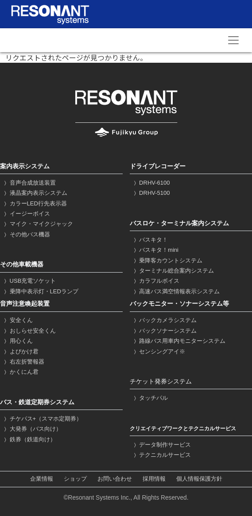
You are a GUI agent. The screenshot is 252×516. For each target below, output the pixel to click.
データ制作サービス (161, 444)
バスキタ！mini (155, 250)
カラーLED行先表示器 (34, 203)
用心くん (17, 341)
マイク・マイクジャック (37, 223)
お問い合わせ (114, 479)
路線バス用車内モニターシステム (179, 341)
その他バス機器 (26, 234)
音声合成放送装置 (29, 182)
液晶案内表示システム (34, 193)
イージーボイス (26, 213)
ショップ (75, 479)
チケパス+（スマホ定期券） (42, 418)
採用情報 (154, 479)
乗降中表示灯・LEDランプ (40, 291)
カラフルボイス (156, 280)
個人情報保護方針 (199, 479)
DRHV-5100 (151, 193)
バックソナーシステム (164, 330)
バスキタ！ (150, 239)
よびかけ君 (20, 351)
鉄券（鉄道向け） (29, 439)
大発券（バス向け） (32, 428)
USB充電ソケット (29, 280)
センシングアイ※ (159, 351)
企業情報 (41, 479)
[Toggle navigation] (233, 40)
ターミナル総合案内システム (173, 270)
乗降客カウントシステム (167, 260)
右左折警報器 (23, 361)
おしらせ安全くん (29, 330)
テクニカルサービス (161, 455)
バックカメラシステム (164, 320)
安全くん (17, 320)
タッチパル (150, 398)
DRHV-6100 (151, 182)
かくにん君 (20, 371)
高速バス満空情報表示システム (176, 291)
